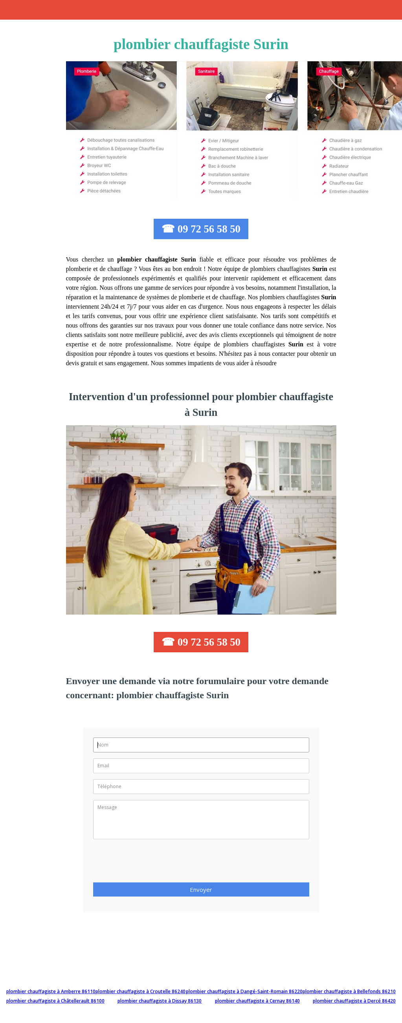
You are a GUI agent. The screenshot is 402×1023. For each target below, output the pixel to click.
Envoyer (201, 889)
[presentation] (153, 863)
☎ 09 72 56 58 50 (201, 229)
